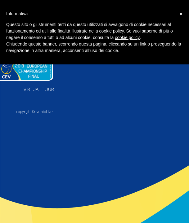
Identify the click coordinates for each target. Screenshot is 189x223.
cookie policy (127, 37)
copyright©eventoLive (34, 111)
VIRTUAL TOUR (39, 89)
